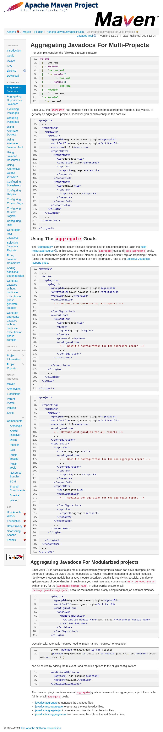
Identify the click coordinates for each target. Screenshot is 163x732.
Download (13, 75)
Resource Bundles (15, 474)
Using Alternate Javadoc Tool (15, 143)
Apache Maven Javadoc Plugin (65, 31)
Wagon (14, 500)
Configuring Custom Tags (15, 201)
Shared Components (16, 488)
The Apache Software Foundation (41, 728)
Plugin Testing (14, 456)
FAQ (9, 65)
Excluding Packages (13, 110)
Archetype (16, 425)
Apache (11, 31)
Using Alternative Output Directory (13, 170)
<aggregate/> (45, 246)
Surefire (14, 495)
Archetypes (13, 388)
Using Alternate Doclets (12, 130)
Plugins (38, 31)
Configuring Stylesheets (14, 183)
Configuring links (14, 222)
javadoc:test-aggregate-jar (51, 714)
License (11, 70)
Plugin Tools (13, 465)
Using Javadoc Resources (13, 156)
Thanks (11, 540)
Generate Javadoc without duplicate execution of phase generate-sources (14, 294)
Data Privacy (14, 526)
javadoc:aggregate (46, 702)
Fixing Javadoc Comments (13, 259)
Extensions (13, 393)
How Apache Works (14, 514)
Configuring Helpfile (14, 192)
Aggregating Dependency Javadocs (14, 100)
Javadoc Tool (85, 35)
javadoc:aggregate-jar (48, 710)
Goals (10, 55)
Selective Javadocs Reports (12, 246)
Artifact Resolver (15, 432)
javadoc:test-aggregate (49, 706)
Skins (10, 412)
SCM (13, 481)
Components (15, 419)
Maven (27, 31)
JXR (12, 449)
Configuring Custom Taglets (14, 212)
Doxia (13, 439)
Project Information (15, 357)
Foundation (13, 521)
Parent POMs (11, 400)
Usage (11, 60)
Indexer (14, 444)
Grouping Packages (13, 119)
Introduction (14, 50)
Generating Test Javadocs (13, 233)
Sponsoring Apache (14, 533)
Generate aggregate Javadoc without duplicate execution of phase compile (14, 326)
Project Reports (15, 366)
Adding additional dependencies (15, 272)
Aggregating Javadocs (14, 89)
